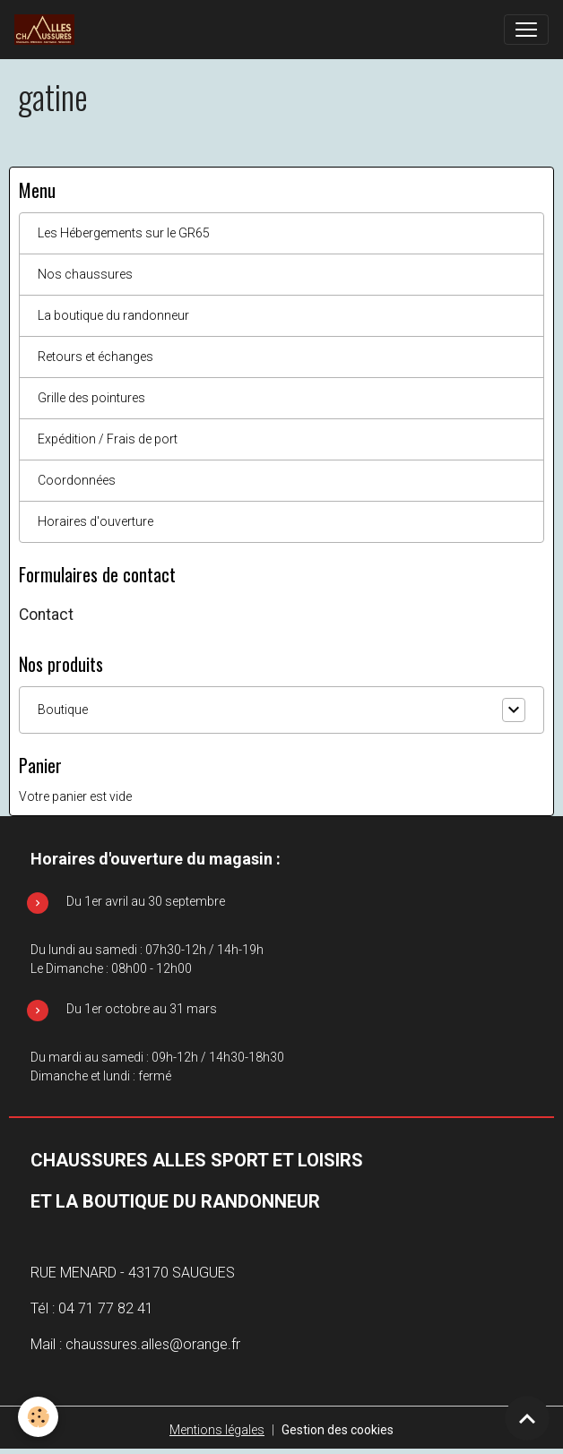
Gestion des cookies (338, 1430)
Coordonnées (77, 480)
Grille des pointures (91, 398)
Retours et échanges (95, 356)
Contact (46, 615)
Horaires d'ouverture (95, 521)
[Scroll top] (527, 1418)
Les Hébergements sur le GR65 (124, 233)
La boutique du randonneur (113, 315)
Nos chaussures (85, 274)
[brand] (48, 29)
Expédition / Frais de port (108, 439)
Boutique (63, 709)
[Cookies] (38, 1417)
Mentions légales (216, 1430)
